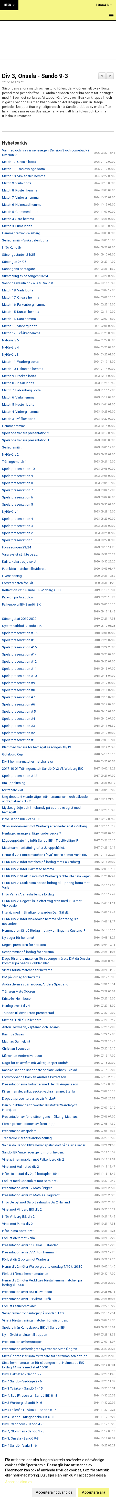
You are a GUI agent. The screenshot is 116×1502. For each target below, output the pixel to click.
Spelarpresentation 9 (17, 476)
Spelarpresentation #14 (19, 654)
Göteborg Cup (12, 754)
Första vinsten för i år (17, 583)
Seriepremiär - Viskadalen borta (25, 240)
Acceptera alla (93, 1492)
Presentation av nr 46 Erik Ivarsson (27, 1292)
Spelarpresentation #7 (18, 697)
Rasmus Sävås (13, 1034)
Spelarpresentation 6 (17, 497)
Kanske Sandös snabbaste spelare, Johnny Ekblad (39, 1070)
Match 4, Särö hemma (18, 219)
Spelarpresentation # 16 (19, 633)
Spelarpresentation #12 (19, 661)
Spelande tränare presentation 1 (25, 440)
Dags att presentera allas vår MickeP (29, 1098)
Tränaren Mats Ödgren (18, 991)
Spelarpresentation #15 (19, 647)
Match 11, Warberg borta (20, 362)
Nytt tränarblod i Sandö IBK (22, 626)
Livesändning (12, 576)
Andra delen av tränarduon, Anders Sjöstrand (35, 984)
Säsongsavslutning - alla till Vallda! (27, 283)
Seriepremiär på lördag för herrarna (28, 952)
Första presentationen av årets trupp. (29, 1124)
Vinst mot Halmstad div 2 (20, 1167)
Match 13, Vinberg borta (19, 326)
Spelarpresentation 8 (17, 483)
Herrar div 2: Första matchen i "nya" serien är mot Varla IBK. (45, 855)
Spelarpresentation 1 (17, 540)
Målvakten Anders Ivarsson (22, 1056)
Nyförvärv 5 (10, 340)
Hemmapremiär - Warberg (21, 233)
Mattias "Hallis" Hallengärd (21, 1020)
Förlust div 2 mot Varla (18, 1238)
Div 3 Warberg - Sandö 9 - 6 (22, 1403)
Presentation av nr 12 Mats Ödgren (27, 1188)
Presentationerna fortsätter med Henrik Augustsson (40, 1084)
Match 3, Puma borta (17, 226)
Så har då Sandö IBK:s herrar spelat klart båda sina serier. (44, 1145)
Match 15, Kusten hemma (20, 312)
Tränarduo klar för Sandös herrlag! (27, 1138)
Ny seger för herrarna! (18, 938)
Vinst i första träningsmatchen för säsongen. (35, 1320)
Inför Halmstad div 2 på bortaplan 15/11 (31, 1174)
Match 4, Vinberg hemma (20, 412)
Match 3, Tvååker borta (19, 419)
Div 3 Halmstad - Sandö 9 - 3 (23, 1374)
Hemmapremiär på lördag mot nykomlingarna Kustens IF (43, 930)
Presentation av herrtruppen (22, 1342)
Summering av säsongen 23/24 (25, 276)
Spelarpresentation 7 (17, 490)
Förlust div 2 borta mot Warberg (25, 1259)
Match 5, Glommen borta (20, 212)
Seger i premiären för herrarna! (24, 945)
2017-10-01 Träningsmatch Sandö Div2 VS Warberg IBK (42, 769)
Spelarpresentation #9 (18, 683)
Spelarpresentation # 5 (19, 711)
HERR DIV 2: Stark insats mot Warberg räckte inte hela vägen (46, 876)
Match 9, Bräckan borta (19, 376)
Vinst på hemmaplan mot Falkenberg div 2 (33, 1159)
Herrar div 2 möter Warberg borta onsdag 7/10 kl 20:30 (42, 1266)
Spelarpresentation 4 (17, 519)
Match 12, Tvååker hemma (21, 333)
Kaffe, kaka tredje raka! (19, 561)
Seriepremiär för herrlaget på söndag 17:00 (33, 1313)
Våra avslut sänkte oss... (20, 554)
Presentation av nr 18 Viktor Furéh (26, 1299)
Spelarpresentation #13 (19, 640)
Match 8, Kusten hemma (19, 190)
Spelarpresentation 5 (17, 504)
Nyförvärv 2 (10, 454)
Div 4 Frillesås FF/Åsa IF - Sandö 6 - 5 (29, 1410)
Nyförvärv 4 (10, 347)
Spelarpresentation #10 (19, 676)
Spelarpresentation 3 (17, 526)
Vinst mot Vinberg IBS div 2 (22, 1209)
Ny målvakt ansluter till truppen (24, 1335)
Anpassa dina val (19, 1482)
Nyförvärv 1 (10, 511)
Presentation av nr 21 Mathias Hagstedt (31, 1195)
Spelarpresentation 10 (18, 469)
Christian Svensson (16, 1048)
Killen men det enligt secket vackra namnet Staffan (39, 1091)
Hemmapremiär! (14, 426)
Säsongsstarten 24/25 (18, 254)
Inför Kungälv (12, 247)
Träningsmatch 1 (14, 462)
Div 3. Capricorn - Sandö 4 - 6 (23, 1424)
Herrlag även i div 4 (16, 1006)
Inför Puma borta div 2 (18, 1231)
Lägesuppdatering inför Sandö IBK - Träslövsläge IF (40, 840)
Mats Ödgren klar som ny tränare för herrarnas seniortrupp (45, 1356)
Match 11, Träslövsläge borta (23, 169)
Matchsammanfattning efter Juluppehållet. (33, 848)
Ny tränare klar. (13, 790)
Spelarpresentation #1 (18, 740)
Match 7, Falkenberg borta (21, 390)
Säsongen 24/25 (14, 262)
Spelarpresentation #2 (18, 733)
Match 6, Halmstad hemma (21, 205)
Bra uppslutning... (15, 783)
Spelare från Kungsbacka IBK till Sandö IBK (33, 1327)
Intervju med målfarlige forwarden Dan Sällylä (35, 912)
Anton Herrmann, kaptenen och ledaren (31, 1027)
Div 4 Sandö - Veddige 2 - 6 (22, 1381)
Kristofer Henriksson (17, 998)
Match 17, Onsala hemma (20, 297)
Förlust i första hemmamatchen (25, 1274)
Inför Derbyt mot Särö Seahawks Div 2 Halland (36, 1202)
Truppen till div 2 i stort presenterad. (28, 1013)
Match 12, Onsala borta (19, 162)
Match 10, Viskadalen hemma (23, 176)
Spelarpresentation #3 (18, 726)
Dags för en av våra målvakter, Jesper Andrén (35, 1063)
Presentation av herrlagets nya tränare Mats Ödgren (39, 1349)
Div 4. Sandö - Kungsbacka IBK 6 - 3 (28, 1417)
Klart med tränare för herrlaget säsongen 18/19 (36, 747)
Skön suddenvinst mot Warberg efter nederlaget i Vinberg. (45, 826)
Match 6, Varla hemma (18, 397)
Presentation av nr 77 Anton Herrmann (29, 1252)
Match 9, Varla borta (16, 183)
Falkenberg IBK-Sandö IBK (21, 604)
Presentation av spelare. (19, 1131)
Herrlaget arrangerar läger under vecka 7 (31, 833)
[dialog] (58, 1476)
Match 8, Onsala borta (18, 383)
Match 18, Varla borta (17, 290)
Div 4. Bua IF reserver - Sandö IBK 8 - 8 (29, 1395)
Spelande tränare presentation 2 (25, 433)
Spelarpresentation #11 (19, 669)
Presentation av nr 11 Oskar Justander (30, 1245)
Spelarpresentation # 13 (19, 776)
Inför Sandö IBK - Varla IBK (21, 819)
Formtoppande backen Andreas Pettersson (34, 1077)
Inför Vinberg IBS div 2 (18, 1216)
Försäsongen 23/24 (16, 547)
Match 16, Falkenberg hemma (24, 304)
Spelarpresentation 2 (17, 533)
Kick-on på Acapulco (17, 597)
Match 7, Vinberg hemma (20, 197)
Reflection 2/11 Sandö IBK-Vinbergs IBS (31, 590)
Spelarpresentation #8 (18, 690)
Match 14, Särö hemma (19, 319)
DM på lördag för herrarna (21, 977)
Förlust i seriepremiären (19, 1306)
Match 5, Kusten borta (18, 404)
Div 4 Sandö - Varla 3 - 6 (19, 1445)
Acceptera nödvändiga (54, 1492)
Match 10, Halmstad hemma (22, 369)
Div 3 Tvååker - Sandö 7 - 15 (22, 1388)
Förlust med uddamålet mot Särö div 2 (30, 1181)
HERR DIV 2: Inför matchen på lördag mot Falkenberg (41, 862)
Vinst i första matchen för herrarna (27, 970)
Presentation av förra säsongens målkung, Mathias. (40, 1117)
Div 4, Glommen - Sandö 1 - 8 (23, 1431)
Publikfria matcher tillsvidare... (24, 569)
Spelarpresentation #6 (18, 704)
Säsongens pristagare (18, 269)
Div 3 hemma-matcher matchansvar (28, 761)
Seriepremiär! (12, 447)
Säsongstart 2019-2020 (19, 619)
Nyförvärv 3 (10, 354)
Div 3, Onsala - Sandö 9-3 (35, 76)
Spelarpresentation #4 (18, 719)
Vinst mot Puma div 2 (17, 1224)
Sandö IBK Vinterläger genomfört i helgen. (33, 1152)
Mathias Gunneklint (16, 1041)
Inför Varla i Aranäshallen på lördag (28, 894)
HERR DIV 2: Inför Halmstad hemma (28, 869)
